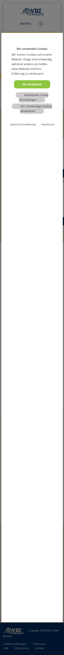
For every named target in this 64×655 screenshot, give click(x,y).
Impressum (47, 124)
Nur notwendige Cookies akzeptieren (36, 108)
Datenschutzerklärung (22, 124)
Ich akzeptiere (32, 84)
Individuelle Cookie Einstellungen (33, 97)
